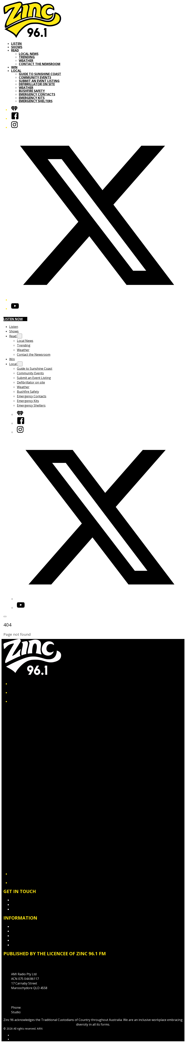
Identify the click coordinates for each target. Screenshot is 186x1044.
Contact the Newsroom (39, 64)
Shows (16, 47)
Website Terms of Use (27, 940)
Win (14, 67)
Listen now (15, 319)
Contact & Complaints (26, 900)
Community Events (35, 77)
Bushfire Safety (32, 91)
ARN (14, 1035)
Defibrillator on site (37, 84)
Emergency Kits (32, 98)
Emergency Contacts (37, 94)
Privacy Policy (20, 926)
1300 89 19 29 (31, 1012)
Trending (27, 57)
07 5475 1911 (31, 1007)
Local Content (21, 945)
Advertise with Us (23, 904)
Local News (28, 54)
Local (16, 71)
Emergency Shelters (35, 101)
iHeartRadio (18, 1039)
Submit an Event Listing (39, 81)
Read (15, 50)
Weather (26, 60)
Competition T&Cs (24, 931)
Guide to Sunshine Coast (40, 74)
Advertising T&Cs (23, 936)
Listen (16, 43)
